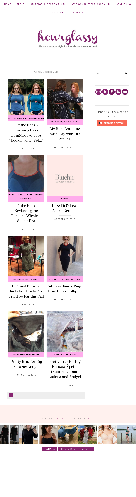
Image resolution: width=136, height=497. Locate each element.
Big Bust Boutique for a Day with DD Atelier (64, 133)
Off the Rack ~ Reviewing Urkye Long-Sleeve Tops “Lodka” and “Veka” (26, 132)
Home (7, 4)
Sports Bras (26, 198)
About (21, 4)
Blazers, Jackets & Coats (26, 279)
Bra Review (13, 194)
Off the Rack (15, 118)
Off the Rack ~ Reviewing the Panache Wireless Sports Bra (26, 213)
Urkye (41, 118)
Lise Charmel (32, 354)
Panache (39, 194)
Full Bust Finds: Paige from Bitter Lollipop (65, 288)
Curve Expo (19, 354)
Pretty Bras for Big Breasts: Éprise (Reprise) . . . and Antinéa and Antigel (64, 369)
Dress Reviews (71, 122)
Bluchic (89, 418)
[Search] (126, 73)
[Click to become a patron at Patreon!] (112, 126)
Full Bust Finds (72, 279)
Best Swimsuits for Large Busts (91, 4)
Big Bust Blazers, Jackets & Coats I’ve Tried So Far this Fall (26, 291)
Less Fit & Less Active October (64, 208)
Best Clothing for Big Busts (48, 4)
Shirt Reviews (30, 118)
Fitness (65, 198)
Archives (57, 12)
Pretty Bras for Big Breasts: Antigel (26, 364)
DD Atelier (56, 122)
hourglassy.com (63, 418)
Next (23, 395)
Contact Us (76, 12)
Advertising (124, 4)
